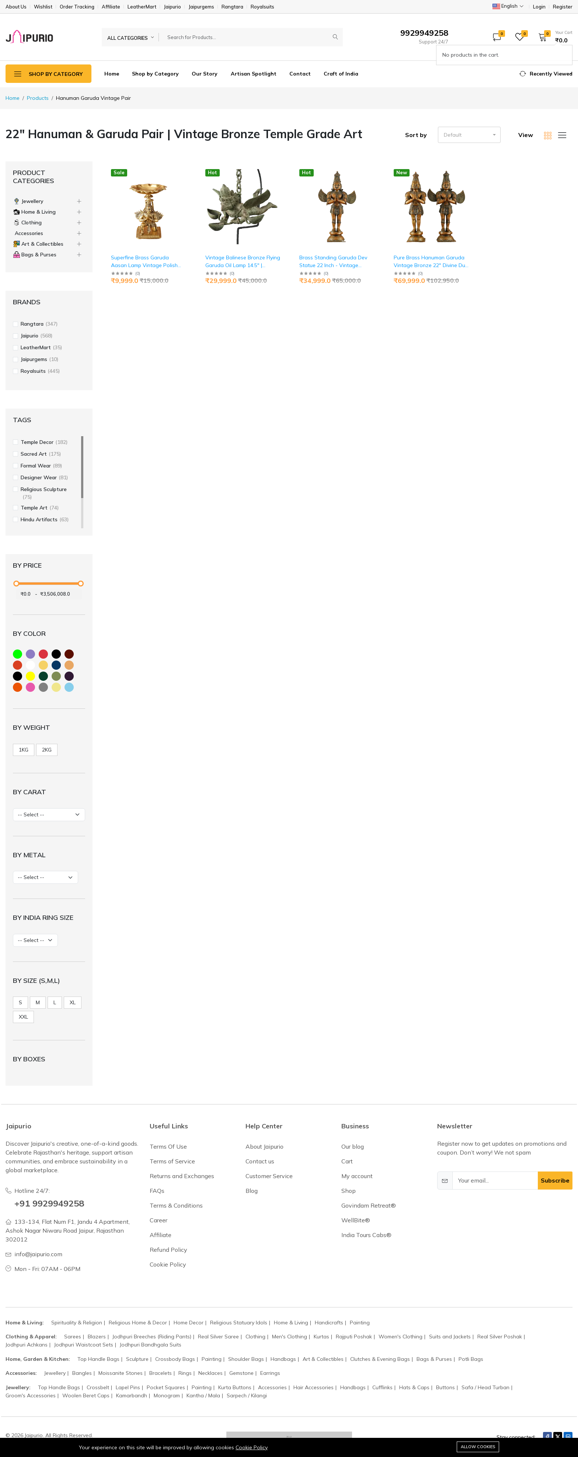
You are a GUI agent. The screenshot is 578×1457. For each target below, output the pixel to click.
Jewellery (55, 1373)
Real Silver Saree (218, 1336)
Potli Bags (471, 1359)
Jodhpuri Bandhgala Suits (150, 1344)
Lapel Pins (128, 1387)
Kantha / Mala (203, 1395)
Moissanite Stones (120, 1373)
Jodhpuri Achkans (27, 1344)
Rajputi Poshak (354, 1336)
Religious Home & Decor (138, 1322)
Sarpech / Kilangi (247, 1395)
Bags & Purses (434, 1359)
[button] (552, 36)
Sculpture (137, 1359)
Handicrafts (329, 1322)
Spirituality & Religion (76, 1322)
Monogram (167, 1395)
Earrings (270, 1373)
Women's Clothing (400, 1336)
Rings (185, 1373)
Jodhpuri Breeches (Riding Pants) (151, 1336)
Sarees (72, 1336)
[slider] (17, 583)
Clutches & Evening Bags (380, 1359)
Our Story (204, 73)
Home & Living (291, 1322)
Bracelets (160, 1373)
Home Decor (188, 1322)
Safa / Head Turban (485, 1387)
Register (562, 6)
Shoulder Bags (246, 1359)
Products (38, 98)
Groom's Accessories (31, 1395)
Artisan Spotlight (253, 73)
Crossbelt (98, 1387)
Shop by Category (155, 73)
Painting (360, 1322)
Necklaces (210, 1373)
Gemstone (241, 1373)
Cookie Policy (252, 1447)
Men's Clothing (289, 1336)
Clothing (255, 1336)
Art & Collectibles (323, 1359)
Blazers (97, 1336)
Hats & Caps (414, 1387)
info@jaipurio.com (38, 1254)
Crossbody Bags (175, 1359)
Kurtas (321, 1336)
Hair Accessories (313, 1387)
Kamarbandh (131, 1395)
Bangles (82, 1373)
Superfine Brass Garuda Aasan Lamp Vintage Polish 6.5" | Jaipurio (144, 265)
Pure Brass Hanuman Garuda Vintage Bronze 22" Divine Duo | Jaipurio (431, 265)
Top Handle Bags (98, 1359)
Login (539, 6)
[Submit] (335, 37)
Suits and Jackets (450, 1336)
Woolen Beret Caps (85, 1395)
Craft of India (341, 73)
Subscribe (555, 1180)
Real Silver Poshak (499, 1336)
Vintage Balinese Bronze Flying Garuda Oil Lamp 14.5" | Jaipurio (242, 265)
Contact (300, 73)
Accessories (272, 1387)
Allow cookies (478, 1446)
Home (111, 73)
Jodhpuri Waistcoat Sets (83, 1344)
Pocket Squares (166, 1387)
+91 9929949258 (49, 1203)
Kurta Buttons (234, 1387)
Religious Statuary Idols (238, 1322)
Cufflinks (382, 1387)
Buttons (445, 1387)
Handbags (283, 1359)
